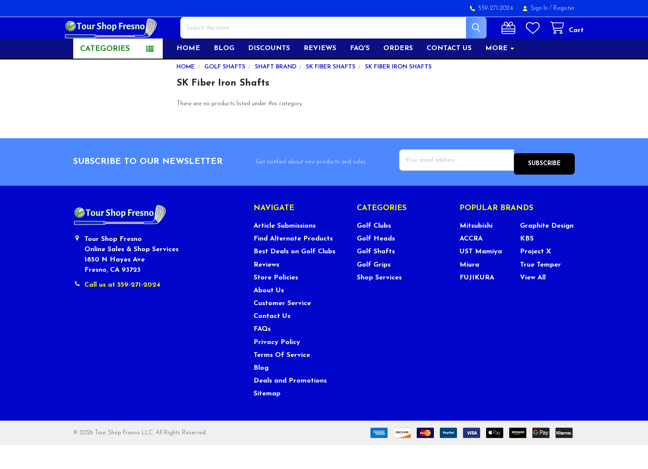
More (500, 75)
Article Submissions (285, 249)
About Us (269, 314)
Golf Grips (374, 288)
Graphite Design (546, 249)
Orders (398, 75)
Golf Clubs (374, 249)
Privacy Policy (277, 365)
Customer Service (282, 327)
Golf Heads (376, 262)
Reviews (320, 75)
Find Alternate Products (293, 262)
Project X (535, 275)
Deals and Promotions (290, 404)
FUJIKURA (477, 301)
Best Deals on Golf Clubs (294, 275)
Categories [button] (105, 76)
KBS (527, 262)
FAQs (262, 353)
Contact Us (272, 340)
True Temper (540, 288)
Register (564, 8)
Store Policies (276, 301)
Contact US (449, 75)
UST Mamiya (481, 275)
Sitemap (267, 417)
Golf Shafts (376, 275)
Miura (469, 288)
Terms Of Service (282, 379)
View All (533, 301)
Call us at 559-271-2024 (122, 308)
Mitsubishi (476, 249)
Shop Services (379, 301)
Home (188, 75)
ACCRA (471, 262)
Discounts (269, 75)
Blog (224, 75)
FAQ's (360, 75)
